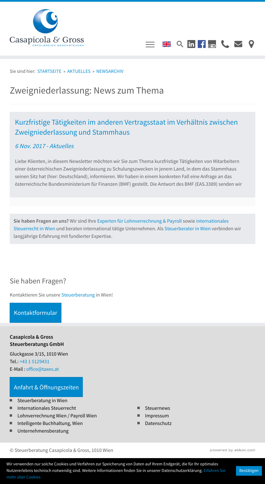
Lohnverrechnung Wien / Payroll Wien (57, 416)
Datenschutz (158, 423)
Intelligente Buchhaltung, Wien (49, 423)
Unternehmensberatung (42, 431)
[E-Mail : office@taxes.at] (238, 44)
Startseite (49, 71)
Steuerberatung (78, 295)
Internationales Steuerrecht (46, 408)
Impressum (157, 416)
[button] (191, 44)
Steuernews (157, 408)
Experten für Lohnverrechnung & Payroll (139, 221)
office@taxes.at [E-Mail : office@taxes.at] (42, 369)
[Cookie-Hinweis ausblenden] (249, 471)
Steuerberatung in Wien (42, 400)
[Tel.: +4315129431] (35, 362)
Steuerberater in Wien (188, 228)
